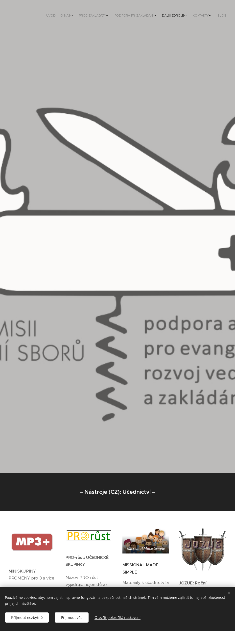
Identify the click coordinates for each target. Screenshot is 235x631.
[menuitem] (179, 16)
